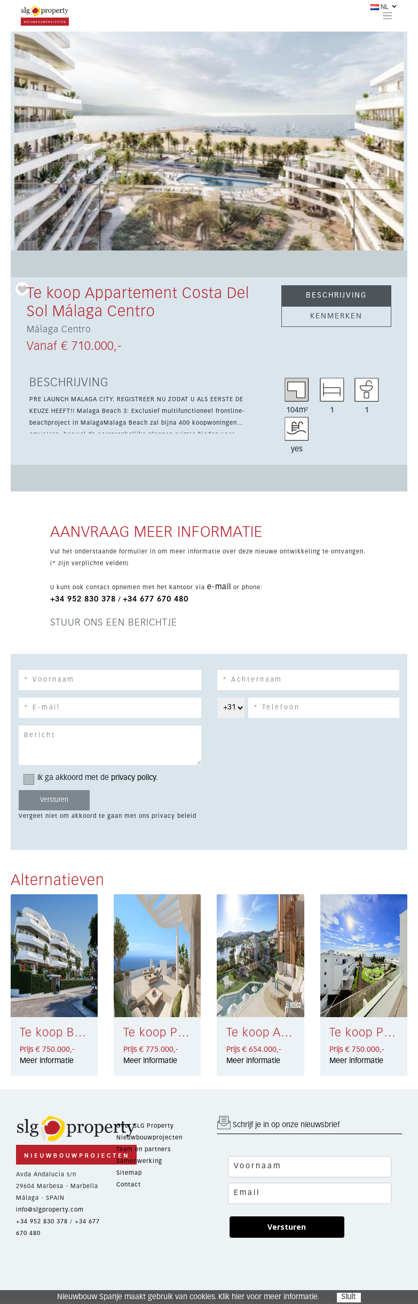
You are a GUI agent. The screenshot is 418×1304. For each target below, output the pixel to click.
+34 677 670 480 (155, 599)
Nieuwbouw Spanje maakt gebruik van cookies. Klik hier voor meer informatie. (188, 1297)
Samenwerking (139, 1161)
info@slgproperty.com (50, 1210)
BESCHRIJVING (336, 295)
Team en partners (143, 1149)
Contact (128, 1185)
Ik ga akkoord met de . (94, 778)
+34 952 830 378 (83, 599)
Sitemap (129, 1173)
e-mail (219, 587)
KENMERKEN (336, 316)
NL (379, 7)
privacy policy (133, 778)
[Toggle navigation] (387, 15)
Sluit (348, 1297)
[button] (40, 141)
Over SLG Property (145, 1126)
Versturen (286, 1227)
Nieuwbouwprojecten (149, 1138)
